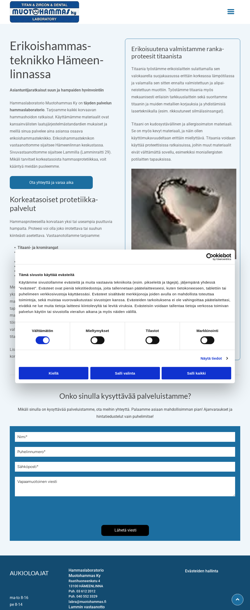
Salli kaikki (196, 373)
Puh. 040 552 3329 (83, 596)
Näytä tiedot (211, 358)
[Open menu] (230, 12)
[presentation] (52, 510)
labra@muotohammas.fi (87, 602)
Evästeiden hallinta (201, 571)
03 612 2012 (85, 591)
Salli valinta (125, 373)
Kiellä (53, 373)
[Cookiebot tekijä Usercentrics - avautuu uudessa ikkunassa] (209, 257)
